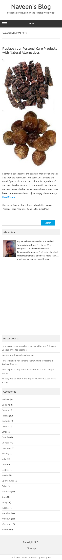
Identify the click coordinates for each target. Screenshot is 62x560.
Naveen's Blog (31, 6)
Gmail (4, 431)
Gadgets (6, 420)
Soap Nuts (32, 208)
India (23, 204)
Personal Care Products (14, 208)
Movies (5, 475)
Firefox (5, 415)
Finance (5, 410)
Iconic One (15, 557)
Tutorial (5, 507)
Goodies (6, 437)
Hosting (5, 453)
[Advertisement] (31, 300)
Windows (6, 518)
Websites (6, 513)
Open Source (8, 480)
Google (5, 442)
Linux (4, 464)
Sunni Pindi (44, 208)
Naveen (32, 241)
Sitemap (31, 548)
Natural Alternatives (42, 204)
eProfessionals (44, 252)
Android (6, 399)
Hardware (6, 448)
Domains (6, 404)
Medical (5, 469)
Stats (4, 496)
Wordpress (7, 524)
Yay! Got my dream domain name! (18, 355)
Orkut (4, 486)
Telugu (5, 502)
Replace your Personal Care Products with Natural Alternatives (29, 50)
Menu (31, 23)
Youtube (6, 529)
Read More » (8, 197)
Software (6, 491)
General (16, 204)
